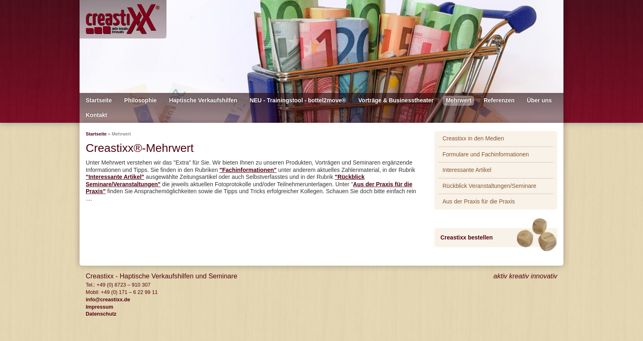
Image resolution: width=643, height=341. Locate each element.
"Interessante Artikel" (115, 177)
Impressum (99, 307)
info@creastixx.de (108, 300)
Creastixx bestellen (466, 237)
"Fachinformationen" (247, 170)
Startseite (96, 133)
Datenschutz (101, 314)
